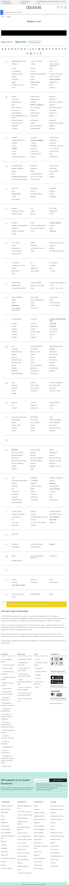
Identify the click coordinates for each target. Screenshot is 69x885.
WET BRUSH (53, 556)
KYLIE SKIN (34, 308)
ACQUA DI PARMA (36, 61)
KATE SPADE (34, 297)
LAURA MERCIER (17, 319)
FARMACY (15, 208)
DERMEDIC (34, 168)
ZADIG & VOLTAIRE (17, 594)
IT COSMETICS (53, 263)
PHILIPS (33, 425)
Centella (52, 863)
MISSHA (33, 362)
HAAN (13, 245)
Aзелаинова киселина (56, 809)
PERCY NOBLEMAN (55, 420)
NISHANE (14, 388)
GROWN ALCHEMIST (18, 231)
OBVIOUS (15, 402)
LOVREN (14, 337)
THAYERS (33, 514)
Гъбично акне (54, 859)
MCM (32, 357)
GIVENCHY (15, 228)
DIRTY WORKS (53, 171)
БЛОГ (37, 687)
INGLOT (14, 268)
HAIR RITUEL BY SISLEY (38, 248)
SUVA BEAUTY (53, 500)
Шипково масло (55, 853)
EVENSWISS (53, 196)
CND (50, 154)
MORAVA (52, 365)
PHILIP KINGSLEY (54, 422)
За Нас (37, 659)
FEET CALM (52, 208)
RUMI (32, 469)
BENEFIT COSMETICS (37, 105)
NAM (13, 382)
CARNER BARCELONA (18, 140)
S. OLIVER (52, 491)
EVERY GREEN (16, 199)
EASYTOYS (15, 188)
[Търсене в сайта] (34, 12)
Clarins (3, 816)
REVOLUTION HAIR (55, 458)
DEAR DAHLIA (53, 166)
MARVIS (14, 354)
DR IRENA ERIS (35, 179)
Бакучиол (53, 822)
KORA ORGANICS (54, 303)
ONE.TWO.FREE (54, 402)
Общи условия (7, 688)
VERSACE (52, 544)
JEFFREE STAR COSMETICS (57, 283)
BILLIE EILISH (16, 110)
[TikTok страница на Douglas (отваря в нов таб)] (52, 663)
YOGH (51, 580)
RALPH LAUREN (35, 450)
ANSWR (14, 77)
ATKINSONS (34, 85)
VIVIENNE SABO (35, 547)
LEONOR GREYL (35, 332)
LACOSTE (33, 323)
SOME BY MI (15, 491)
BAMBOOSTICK (35, 99)
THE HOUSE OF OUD (55, 514)
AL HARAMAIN (16, 71)
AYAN (32, 87)
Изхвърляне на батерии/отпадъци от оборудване (7, 717)
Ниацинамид (54, 866)
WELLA (14, 556)
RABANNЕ (15, 450)
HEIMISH (52, 248)
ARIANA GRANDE (54, 79)
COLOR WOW (53, 151)
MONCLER (34, 368)
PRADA (33, 431)
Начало (3, 16)
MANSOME (34, 349)
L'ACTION (34, 319)
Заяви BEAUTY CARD (25, 659)
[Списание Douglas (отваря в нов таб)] (61, 663)
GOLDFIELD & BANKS (37, 228)
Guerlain (3, 865)
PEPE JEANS (34, 420)
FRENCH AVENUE (17, 214)
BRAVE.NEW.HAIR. (17, 123)
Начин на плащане (8, 668)
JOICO (51, 285)
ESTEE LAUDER (16, 194)
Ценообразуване (8, 747)
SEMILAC (14, 483)
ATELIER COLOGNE (17, 85)
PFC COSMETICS (36, 422)
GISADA (51, 225)
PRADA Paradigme (22, 818)
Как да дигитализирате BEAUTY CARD (24, 682)
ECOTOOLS (34, 188)
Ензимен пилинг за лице (57, 836)
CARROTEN (52, 140)
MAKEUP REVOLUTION (56, 346)
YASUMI (14, 580)
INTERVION (34, 268)
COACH (14, 151)
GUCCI (33, 231)
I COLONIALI (16, 263)
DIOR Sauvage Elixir (23, 866)
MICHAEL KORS (16, 362)
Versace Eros (4, 851)
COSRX (14, 154)
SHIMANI (33, 483)
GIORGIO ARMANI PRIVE (38, 225)
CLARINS (14, 148)
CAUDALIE (52, 143)
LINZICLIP (15, 334)
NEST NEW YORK (54, 385)
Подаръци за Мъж (39, 816)
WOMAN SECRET (17, 560)
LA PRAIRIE (52, 323)
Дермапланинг (54, 846)
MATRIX (33, 354)
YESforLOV (34, 580)
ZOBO (51, 594)
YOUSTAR (14, 582)
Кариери (38, 675)
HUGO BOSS (15, 243)
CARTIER (14, 143)
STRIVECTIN (34, 497)
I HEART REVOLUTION (18, 265)
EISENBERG (52, 188)
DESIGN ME (53, 168)
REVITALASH (15, 458)
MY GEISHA (34, 373)
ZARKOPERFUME (36, 594)
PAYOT (51, 417)
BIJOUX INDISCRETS (55, 107)
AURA (13, 87)
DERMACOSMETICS (18, 168)
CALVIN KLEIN (53, 137)
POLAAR (14, 428)
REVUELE (33, 463)
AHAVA (14, 68)
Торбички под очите (56, 832)
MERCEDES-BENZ (17, 360)
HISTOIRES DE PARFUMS (56, 251)
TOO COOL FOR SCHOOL (38, 522)
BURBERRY (15, 126)
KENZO (14, 300)
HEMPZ (33, 251)
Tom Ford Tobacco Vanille (24, 815)
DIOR (32, 171)
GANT (32, 223)
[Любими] (61, 7)
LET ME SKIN (53, 332)
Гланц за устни (38, 861)
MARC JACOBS (35, 352)
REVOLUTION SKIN (55, 461)
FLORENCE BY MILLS (18, 211)
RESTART (52, 455)
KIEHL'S (51, 300)
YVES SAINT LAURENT (18, 585)
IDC (32, 263)
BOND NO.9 (53, 113)
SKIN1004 (15, 486)
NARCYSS (14, 385)
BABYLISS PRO (35, 97)
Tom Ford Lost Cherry (23, 853)
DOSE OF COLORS (36, 176)
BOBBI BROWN (16, 113)
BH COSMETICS (35, 107)
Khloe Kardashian (6, 809)
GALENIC (14, 223)
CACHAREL (34, 137)
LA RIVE (14, 326)
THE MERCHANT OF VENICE (39, 517)
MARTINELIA (53, 352)
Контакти (38, 678)
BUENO (33, 123)
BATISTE (33, 102)
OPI (13, 405)
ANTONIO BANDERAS (56, 74)
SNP (13, 489)
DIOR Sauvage (5, 826)
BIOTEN (33, 110)
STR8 (50, 497)
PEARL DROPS (16, 420)
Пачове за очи (38, 842)
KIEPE (13, 303)
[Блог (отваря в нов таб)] (57, 663)
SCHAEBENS (34, 480)
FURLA (51, 214)
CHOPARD (34, 146)
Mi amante (4, 861)
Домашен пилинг (55, 839)
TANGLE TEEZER (17, 511)
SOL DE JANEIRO (54, 489)
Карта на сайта (7, 766)
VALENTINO (15, 544)
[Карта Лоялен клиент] (58, 7)
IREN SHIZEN (16, 271)
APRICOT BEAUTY (54, 77)
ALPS (50, 71)
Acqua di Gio (4, 855)
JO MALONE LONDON (19, 288)
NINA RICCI (52, 388)
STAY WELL (34, 494)
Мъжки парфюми (39, 832)
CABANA (14, 137)
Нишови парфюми (39, 858)
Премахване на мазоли (57, 806)
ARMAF (14, 82)
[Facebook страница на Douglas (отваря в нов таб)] (52, 659)
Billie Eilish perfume (23, 859)
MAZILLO (14, 357)
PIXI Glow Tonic (21, 849)
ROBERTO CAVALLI (55, 466)
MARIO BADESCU (17, 352)
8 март (36, 806)
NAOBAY (33, 382)
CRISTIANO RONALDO (19, 156)
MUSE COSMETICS (17, 373)
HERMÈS (33, 243)
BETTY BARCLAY (17, 107)
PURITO (14, 431)
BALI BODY (15, 99)
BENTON (52, 105)
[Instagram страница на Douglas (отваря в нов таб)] (57, 659)
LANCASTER (34, 326)
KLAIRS (33, 303)
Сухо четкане (54, 849)
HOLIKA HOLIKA (17, 254)
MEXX (32, 360)
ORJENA (52, 405)
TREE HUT (52, 522)
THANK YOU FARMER (18, 514)
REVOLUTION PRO (36, 461)
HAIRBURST (34, 245)
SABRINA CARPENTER (56, 478)
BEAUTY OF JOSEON (55, 102)
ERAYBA (51, 194)
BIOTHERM (52, 110)
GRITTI (51, 228)
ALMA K (33, 71)
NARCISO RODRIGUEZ (56, 382)
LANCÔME (52, 326)
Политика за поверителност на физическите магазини (7, 724)
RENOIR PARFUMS (17, 455)
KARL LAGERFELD (17, 297)
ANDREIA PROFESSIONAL (38, 74)
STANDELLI (15, 494)
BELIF (13, 105)
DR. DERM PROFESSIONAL (20, 179)
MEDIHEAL (52, 357)
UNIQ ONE (15, 534)
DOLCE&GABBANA (36, 174)
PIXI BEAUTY (53, 425)
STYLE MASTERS (16, 500)
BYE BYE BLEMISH (36, 126)
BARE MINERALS (17, 102)
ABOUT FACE (53, 61)
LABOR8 (14, 323)
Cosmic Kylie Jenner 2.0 (24, 811)
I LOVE (33, 265)
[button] (7, 42)
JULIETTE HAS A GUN (56, 288)
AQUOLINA (15, 79)
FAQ (32, 208)
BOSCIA (51, 116)
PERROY (14, 422)
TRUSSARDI (15, 525)
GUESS (14, 234)
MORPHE (14, 368)
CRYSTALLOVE (53, 156)
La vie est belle (21, 843)
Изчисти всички (34, 42)
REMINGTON (53, 452)
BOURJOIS (52, 120)
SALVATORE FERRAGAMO (19, 480)
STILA (51, 494)
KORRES (33, 305)
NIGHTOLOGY (35, 388)
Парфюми (37, 822)
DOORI (51, 174)
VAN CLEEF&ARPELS (37, 544)
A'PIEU (33, 77)
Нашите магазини (41, 671)
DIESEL (14, 171)
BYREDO (52, 126)
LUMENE (33, 337)
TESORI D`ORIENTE (55, 511)
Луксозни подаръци (39, 819)
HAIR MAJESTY (16, 248)
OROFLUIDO (34, 408)
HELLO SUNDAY (16, 251)
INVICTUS (3, 841)
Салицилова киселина (56, 816)
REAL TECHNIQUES (17, 452)
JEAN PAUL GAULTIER (37, 285)
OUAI (51, 408)
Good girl (20, 863)
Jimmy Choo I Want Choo (24, 873)
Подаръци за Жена (39, 812)
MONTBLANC (35, 371)
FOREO (33, 211)
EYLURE (14, 196)
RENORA (33, 455)
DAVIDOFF (34, 166)
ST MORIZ (15, 497)
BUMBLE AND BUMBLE (56, 123)
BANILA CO (53, 99)
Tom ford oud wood (23, 846)
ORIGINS (14, 408)
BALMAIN (52, 97)
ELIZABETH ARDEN (36, 194)
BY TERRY (14, 128)
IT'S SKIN (52, 271)
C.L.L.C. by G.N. (54, 148)
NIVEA (14, 391)
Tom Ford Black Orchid (23, 836)
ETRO (13, 191)
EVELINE (33, 196)
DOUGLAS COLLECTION (19, 176)
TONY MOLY (15, 522)
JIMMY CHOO (16, 285)
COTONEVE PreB (36, 154)
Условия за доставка (9, 665)
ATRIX (51, 85)
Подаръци (37, 809)
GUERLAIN (52, 231)
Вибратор (37, 855)
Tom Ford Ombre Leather (24, 839)
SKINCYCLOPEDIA (36, 486)
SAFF (13, 478)
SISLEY (33, 489)
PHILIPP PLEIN (16, 425)
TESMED (33, 511)
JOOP (32, 288)
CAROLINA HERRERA (37, 140)
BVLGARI (52, 128)
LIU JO (33, 334)
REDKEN (33, 452)
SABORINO (34, 478)
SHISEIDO (52, 483)
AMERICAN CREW (17, 74)
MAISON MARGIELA (37, 346)
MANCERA (15, 349)
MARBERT (52, 349)
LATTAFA (14, 332)
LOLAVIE (52, 334)
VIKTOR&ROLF (16, 547)
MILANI (14, 365)
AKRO (51, 68)
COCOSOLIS (34, 151)
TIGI (13, 520)
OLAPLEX (33, 402)
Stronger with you (22, 833)
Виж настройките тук (56, 703)
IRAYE (51, 268)
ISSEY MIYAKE (35, 271)
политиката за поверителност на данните (47, 788)
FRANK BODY (53, 211)
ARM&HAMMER (35, 82)
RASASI (51, 450)
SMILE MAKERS (54, 486)
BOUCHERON (35, 120)
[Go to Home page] (34, 7)
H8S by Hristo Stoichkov (56, 243)
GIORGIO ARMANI (55, 223)
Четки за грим (38, 865)
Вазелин (52, 842)
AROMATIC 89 (53, 82)
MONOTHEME (53, 368)
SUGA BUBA (34, 500)
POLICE (33, 428)
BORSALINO (34, 116)
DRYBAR (51, 176)
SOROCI (33, 491)
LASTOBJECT (53, 329)
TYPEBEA (33, 525)
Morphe (3, 819)
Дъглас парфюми (39, 826)
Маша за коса (38, 851)
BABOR (14, 97)
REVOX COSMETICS (18, 463)
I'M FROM (52, 265)
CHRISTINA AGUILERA (56, 146)
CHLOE (14, 146)
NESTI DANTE (35, 385)
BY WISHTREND (35, 128)
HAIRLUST (52, 245)
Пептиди (52, 812)
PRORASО (52, 431)
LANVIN (14, 329)
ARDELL (33, 79)
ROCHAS (14, 469)
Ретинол (52, 829)
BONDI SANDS (35, 113)
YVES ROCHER (53, 582)
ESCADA (33, 191)
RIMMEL (14, 466)
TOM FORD (52, 520)
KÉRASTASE (15, 305)
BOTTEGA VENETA (17, 120)
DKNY (13, 174)
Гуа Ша (52, 826)
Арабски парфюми (39, 829)
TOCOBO (33, 520)
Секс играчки (38, 839)
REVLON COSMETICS (37, 458)
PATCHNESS (34, 417)
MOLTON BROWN (36, 365)
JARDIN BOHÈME (36, 283)
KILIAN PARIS (53, 297)
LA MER (33, 329)
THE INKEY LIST (16, 517)
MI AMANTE (53, 360)
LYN (50, 337)
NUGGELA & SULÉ (54, 391)
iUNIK (13, 274)
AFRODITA (15, 64)
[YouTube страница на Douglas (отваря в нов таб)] (61, 659)
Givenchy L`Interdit (6, 868)
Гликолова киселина (56, 819)
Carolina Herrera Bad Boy (8, 858)
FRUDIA (33, 214)
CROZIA (33, 156)
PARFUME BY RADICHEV (19, 417)
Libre (18, 869)
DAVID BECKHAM (17, 166)
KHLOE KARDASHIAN (37, 300)
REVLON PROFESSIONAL (19, 461)
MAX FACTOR (53, 354)
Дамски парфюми (39, 836)
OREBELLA (34, 405)
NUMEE (14, 393)
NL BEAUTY (34, 391)
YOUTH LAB (34, 582)
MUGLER (52, 371)
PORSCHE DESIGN (55, 428)
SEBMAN (52, 480)
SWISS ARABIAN (17, 502)
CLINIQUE (34, 148)
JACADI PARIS (16, 283)
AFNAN (33, 64)
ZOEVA (14, 597)
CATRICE (33, 143)
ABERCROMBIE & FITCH (19, 61)
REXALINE (52, 463)
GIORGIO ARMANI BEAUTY (20, 225)
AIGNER (33, 68)
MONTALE (15, 371)
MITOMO (52, 362)
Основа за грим (38, 868)
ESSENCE (52, 191)
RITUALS (33, 466)
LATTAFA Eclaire (22, 856)
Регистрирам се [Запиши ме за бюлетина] (58, 780)
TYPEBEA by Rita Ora (7, 806)
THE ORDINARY (54, 517)
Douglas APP (39, 668)
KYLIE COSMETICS (55, 305)
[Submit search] (1, 12)
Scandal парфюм (5, 829)
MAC (13, 346)
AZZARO (52, 87)
